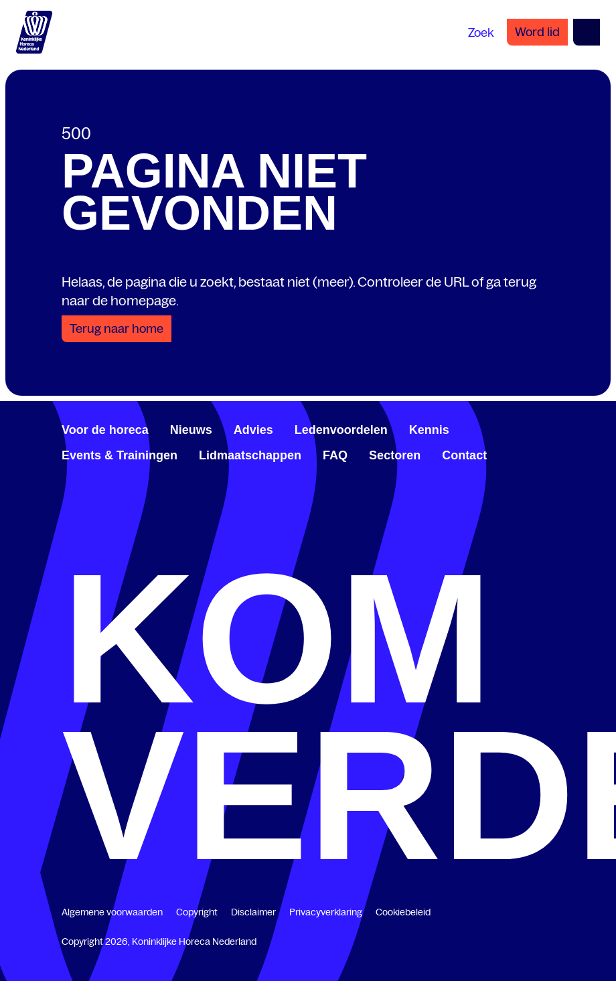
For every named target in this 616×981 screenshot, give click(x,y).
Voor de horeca (105, 430)
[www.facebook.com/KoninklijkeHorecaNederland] (67, 533)
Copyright (197, 912)
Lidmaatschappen (250, 455)
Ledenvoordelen (341, 430)
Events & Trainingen (119, 455)
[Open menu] (586, 32)
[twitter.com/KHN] (88, 533)
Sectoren (394, 455)
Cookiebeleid (403, 912)
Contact (464, 455)
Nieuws (191, 430)
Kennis (429, 430)
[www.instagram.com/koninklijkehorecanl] (109, 533)
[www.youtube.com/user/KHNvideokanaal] (99, 533)
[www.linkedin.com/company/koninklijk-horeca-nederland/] (77, 533)
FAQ (335, 455)
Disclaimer (253, 912)
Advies (253, 430)
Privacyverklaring (325, 912)
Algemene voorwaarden (112, 912)
